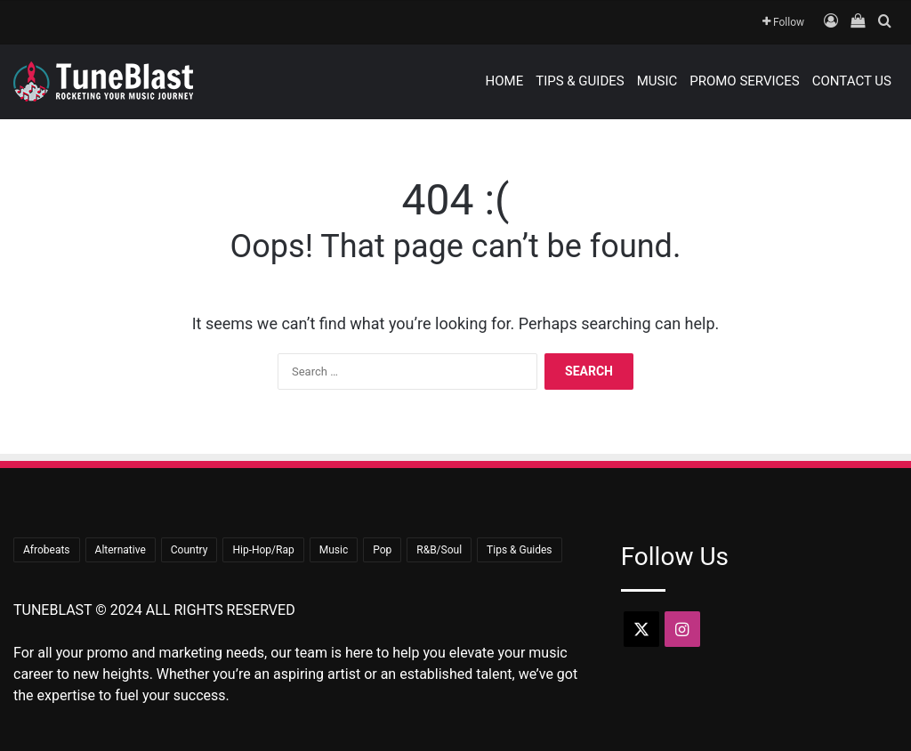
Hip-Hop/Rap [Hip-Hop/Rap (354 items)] (263, 550)
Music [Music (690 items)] (333, 550)
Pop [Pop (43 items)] (382, 550)
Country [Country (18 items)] (189, 550)
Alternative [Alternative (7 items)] (120, 550)
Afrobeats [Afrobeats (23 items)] (46, 550)
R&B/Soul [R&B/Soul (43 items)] (439, 550)
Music (657, 81)
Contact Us (851, 81)
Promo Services (744, 81)
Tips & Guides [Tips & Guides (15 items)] (519, 550)
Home (505, 81)
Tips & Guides (580, 81)
